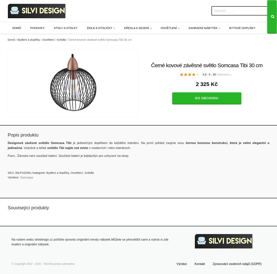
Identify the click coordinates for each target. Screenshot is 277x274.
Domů (16, 28)
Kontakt (199, 264)
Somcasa (26, 177)
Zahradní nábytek (203, 28)
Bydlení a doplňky (29, 39)
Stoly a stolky (66, 28)
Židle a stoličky (99, 28)
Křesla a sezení (136, 28)
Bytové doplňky (242, 28)
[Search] (272, 17)
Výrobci (182, 264)
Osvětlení (169, 28)
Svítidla (61, 39)
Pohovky (37, 28)
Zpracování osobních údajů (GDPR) (237, 264)
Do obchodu (206, 98)
